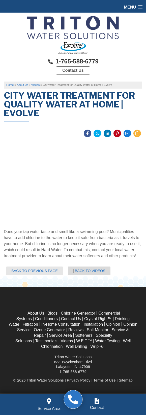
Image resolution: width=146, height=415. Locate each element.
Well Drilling (76, 346)
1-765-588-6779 (72, 62)
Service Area (60, 335)
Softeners (83, 335)
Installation (93, 324)
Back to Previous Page (34, 271)
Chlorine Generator (78, 313)
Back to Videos (90, 271)
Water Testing (107, 341)
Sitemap (126, 380)
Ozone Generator (49, 330)
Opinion (113, 324)
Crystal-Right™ (97, 319)
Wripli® (97, 346)
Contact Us (72, 70)
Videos (67, 341)
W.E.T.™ (84, 341)
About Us (35, 313)
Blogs (52, 313)
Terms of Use (104, 380)
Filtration (30, 324)
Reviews (75, 330)
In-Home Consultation (60, 324)
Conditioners (46, 319)
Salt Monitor (97, 330)
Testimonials (46, 341)
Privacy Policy (78, 380)
